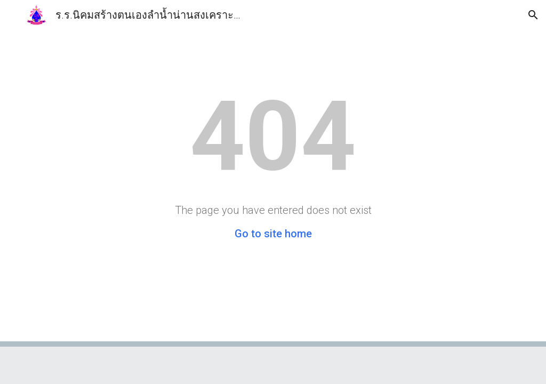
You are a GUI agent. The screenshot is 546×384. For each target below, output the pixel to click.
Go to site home (273, 233)
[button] (13, 14)
